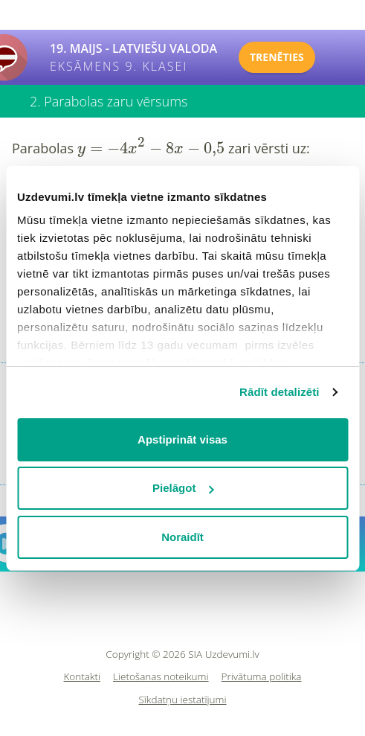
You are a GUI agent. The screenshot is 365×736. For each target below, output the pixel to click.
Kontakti (82, 677)
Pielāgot (182, 487)
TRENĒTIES (277, 57)
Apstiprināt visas (182, 439)
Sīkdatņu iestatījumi (182, 700)
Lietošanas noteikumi (161, 677)
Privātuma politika (262, 677)
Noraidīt (182, 537)
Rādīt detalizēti (279, 391)
